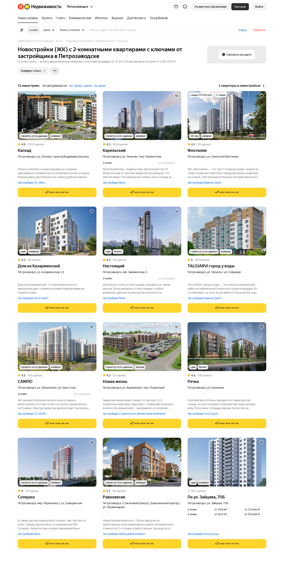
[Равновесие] (142, 462)
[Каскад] (57, 115)
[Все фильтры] (22, 30)
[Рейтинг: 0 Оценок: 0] (227, 491)
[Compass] (57, 462)
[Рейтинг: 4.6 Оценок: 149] (227, 375)
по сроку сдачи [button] (80, 86)
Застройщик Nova (114, 182)
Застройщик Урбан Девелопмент (124, 533)
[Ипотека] (101, 18)
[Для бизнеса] (136, 18)
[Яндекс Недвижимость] (42, 7)
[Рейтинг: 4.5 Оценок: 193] (57, 375)
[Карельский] (142, 115)
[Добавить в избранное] (91, 95)
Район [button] (243, 30)
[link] (259, 6)
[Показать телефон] (57, 192)
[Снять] (60, 18)
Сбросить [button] (259, 30)
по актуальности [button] (54, 86)
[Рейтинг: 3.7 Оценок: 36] (142, 491)
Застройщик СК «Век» (32, 182)
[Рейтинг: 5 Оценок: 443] (227, 260)
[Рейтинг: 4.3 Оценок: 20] (142, 260)
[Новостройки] (29, 18)
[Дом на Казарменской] (57, 231)
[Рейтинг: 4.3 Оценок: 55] (227, 144)
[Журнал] (117, 18)
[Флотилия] (227, 115)
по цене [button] (100, 86)
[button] (184, 6)
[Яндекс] (21, 7)
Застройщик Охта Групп (33, 298)
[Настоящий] (142, 231)
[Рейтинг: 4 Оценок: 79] (57, 491)
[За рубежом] (158, 18)
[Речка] (227, 346)
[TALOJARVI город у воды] (227, 231)
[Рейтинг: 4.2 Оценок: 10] (142, 375)
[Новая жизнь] (142, 346)
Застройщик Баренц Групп (204, 182)
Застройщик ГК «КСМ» (32, 413)
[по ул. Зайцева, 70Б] (227, 462)
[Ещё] (55, 70)
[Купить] (47, 18)
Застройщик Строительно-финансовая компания (134, 413)
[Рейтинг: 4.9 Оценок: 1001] (57, 144)
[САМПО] (57, 346)
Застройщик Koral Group (203, 533)
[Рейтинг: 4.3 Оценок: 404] (142, 144)
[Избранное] (176, 6)
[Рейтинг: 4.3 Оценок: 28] (57, 260)
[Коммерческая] (80, 18)
